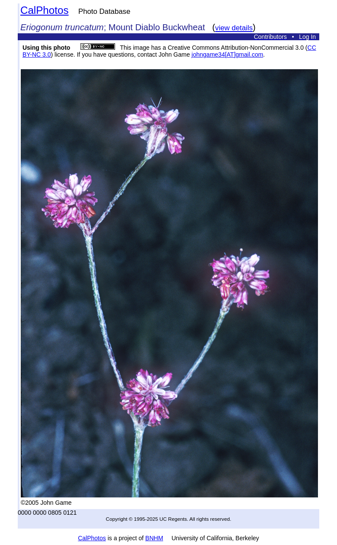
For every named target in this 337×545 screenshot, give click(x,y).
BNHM (154, 538)
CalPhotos (44, 10)
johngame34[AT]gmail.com (227, 54)
